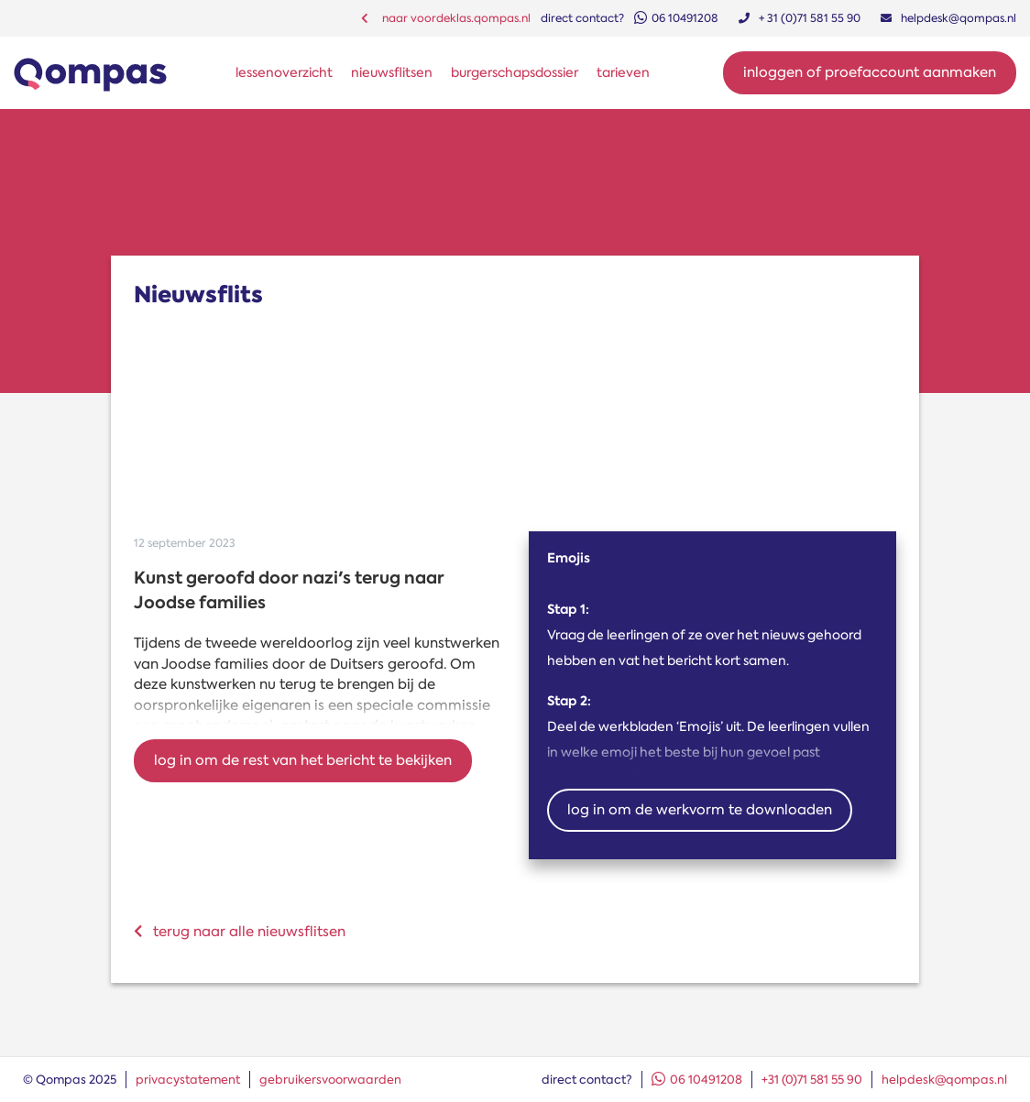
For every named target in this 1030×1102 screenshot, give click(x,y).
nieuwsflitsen (392, 72)
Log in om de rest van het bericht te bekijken (303, 760)
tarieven (623, 72)
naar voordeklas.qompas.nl (446, 18)
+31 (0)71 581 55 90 (812, 1079)
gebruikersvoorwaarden (330, 1079)
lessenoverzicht (284, 72)
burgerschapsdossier (514, 72)
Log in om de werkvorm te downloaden (699, 810)
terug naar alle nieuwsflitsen (239, 931)
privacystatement (188, 1079)
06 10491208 (697, 1079)
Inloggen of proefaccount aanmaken (869, 72)
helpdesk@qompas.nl (944, 1079)
